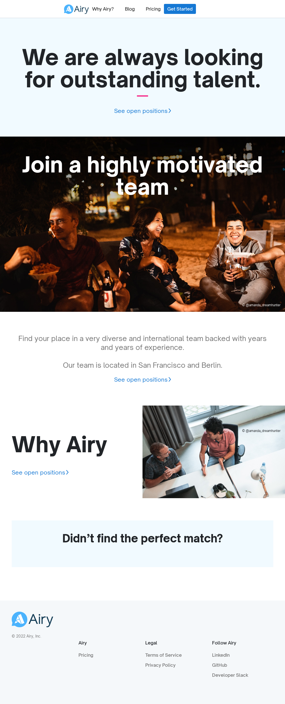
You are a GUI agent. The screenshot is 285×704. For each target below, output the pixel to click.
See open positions (141, 111)
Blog (130, 9)
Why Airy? (103, 9)
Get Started (180, 9)
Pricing (153, 9)
